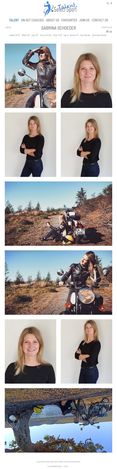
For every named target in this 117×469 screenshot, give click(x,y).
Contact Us (100, 19)
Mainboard (76, 461)
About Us (52, 19)
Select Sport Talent (60, 9)
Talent (14, 19)
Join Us (84, 19)
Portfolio (107, 27)
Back (8, 27)
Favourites (69, 19)
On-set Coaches (32, 19)
